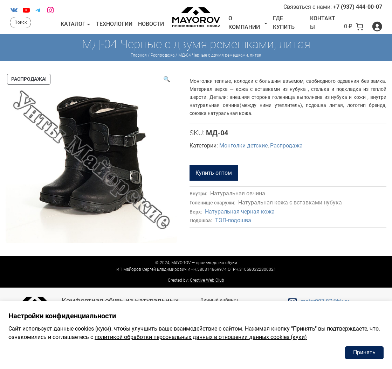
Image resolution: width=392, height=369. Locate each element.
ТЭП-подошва (233, 220)
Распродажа (162, 55)
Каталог (73, 24)
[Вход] (377, 26)
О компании (244, 23)
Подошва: (201, 221)
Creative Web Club (207, 280)
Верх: (196, 212)
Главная (139, 55)
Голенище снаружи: (212, 203)
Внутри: (198, 194)
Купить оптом (213, 172)
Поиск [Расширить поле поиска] (20, 22)
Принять (364, 352)
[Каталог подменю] (88, 24)
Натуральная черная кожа (240, 211)
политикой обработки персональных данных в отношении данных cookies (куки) (201, 337)
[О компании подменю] (266, 22)
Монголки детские (243, 145)
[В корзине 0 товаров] (354, 26)
